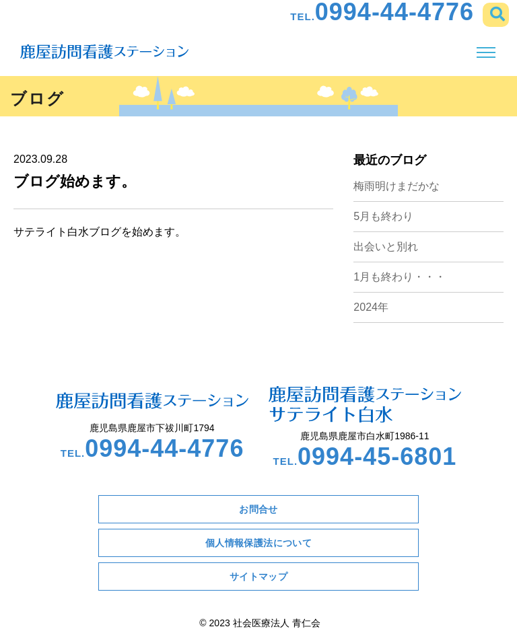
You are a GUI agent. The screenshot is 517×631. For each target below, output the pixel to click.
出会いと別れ (385, 246)
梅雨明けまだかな (396, 186)
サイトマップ (259, 576)
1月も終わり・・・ (399, 277)
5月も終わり (383, 216)
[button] (496, 15)
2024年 (370, 307)
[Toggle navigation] (486, 53)
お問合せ (258, 509)
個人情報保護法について (258, 542)
